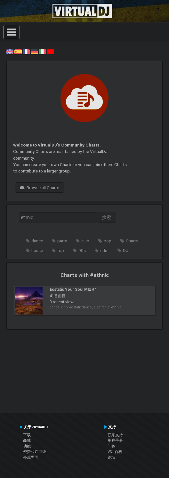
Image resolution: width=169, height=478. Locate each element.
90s (82, 250)
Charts (132, 240)
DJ (125, 250)
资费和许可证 (34, 451)
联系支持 (115, 435)
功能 (27, 446)
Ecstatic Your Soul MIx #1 (73, 289)
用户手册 (115, 440)
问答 (111, 446)
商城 (27, 440)
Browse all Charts (39, 187)
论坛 (111, 457)
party (62, 240)
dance (37, 240)
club (85, 240)
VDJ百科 (115, 451)
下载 (27, 435)
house (37, 250)
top (60, 250)
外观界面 (30, 457)
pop (107, 240)
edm (104, 250)
